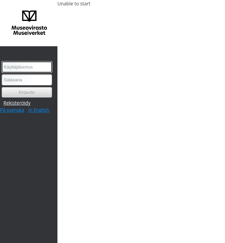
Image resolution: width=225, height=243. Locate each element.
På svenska (12, 110)
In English (38, 110)
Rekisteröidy (16, 103)
